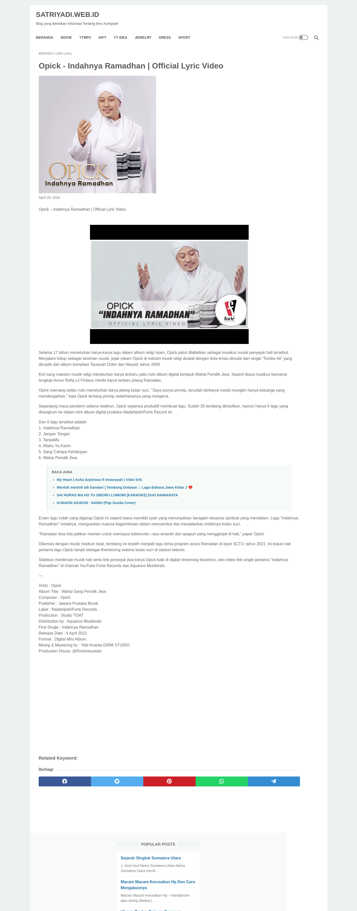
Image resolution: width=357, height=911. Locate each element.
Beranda (47, 31)
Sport (187, 31)
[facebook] (57, 831)
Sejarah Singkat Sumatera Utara (278, 66)
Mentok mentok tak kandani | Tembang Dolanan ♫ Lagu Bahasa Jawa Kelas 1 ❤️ (125, 513)
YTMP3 (88, 31)
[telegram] (207, 831)
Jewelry (146, 31)
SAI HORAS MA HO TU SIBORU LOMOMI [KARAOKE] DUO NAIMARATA (117, 521)
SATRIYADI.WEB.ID (70, 10)
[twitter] (95, 831)
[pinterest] (132, 831)
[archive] (264, 471)
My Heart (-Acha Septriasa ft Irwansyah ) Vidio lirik (99, 505)
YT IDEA (123, 31)
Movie (69, 31)
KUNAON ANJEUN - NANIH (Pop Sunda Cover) (96, 529)
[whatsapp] (170, 831)
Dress (168, 31)
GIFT (105, 31)
